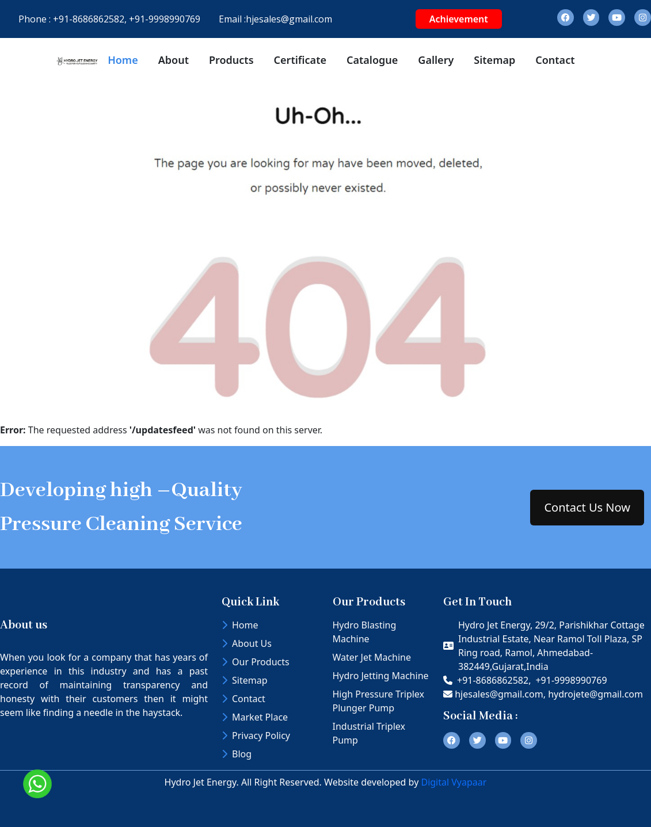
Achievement (458, 19)
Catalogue (372, 60)
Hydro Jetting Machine (381, 675)
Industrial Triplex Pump (369, 733)
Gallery (436, 60)
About (173, 60)
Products (231, 60)
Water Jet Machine (372, 657)
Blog (237, 754)
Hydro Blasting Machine (365, 632)
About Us (247, 643)
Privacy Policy (256, 735)
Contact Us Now (587, 507)
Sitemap (494, 60)
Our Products (256, 661)
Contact (554, 60)
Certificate (300, 60)
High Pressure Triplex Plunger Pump (379, 701)
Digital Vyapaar (453, 782)
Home (123, 60)
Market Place (255, 717)
